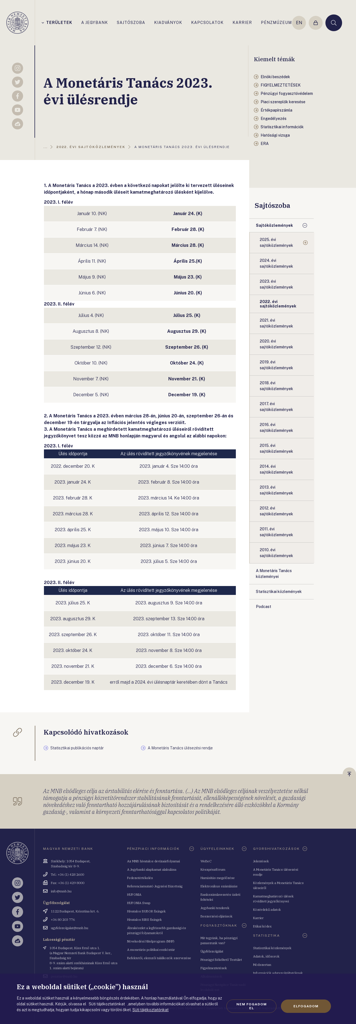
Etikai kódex (262, 926)
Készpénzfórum (213, 869)
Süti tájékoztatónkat (150, 1010)
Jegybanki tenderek (215, 908)
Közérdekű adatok (267, 909)
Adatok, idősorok (266, 956)
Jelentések (261, 861)
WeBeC (206, 861)
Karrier (258, 918)
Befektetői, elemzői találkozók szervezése (159, 958)
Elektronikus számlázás (219, 886)
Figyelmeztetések (214, 968)
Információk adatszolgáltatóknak (278, 973)
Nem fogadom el (251, 1006)
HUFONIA (134, 894)
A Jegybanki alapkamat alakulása (151, 869)
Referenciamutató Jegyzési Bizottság (154, 886)
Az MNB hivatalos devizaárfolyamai (153, 861)
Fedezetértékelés (140, 878)
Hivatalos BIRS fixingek (144, 919)
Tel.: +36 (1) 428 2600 (67, 874)
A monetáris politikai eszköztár (151, 949)
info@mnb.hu (61, 891)
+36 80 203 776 (63, 919)
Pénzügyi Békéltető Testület (221, 959)
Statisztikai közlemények (272, 948)
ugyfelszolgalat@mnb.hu (69, 928)
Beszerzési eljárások (217, 916)
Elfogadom (305, 1006)
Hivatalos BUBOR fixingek (146, 911)
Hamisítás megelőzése (218, 878)
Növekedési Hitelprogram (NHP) (150, 941)
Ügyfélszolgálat (212, 951)
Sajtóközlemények (274, 225)
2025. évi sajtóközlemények (276, 242)
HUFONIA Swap (138, 903)
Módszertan (262, 965)
